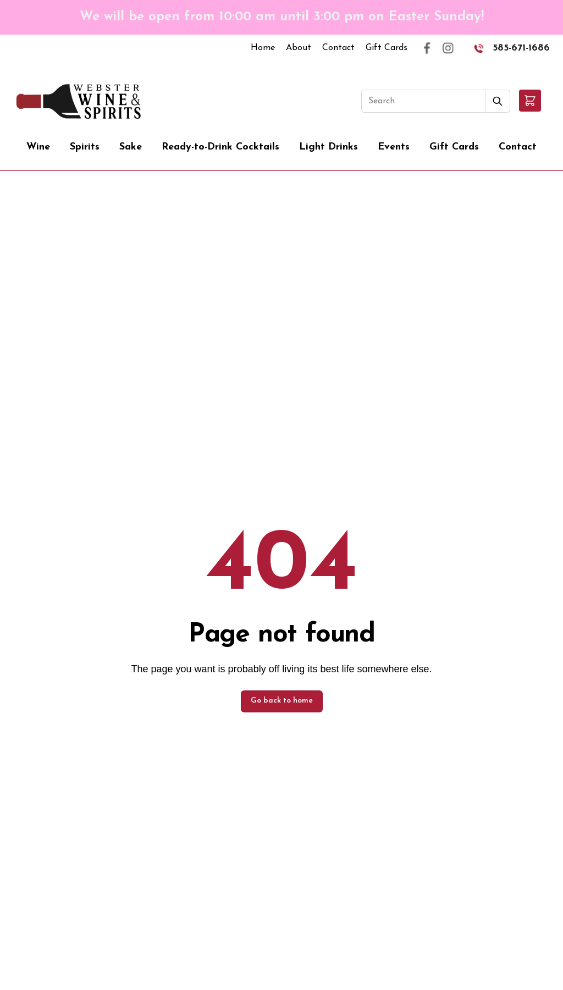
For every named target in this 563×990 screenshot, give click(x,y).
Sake (130, 147)
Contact (338, 47)
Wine (38, 147)
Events (394, 147)
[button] (530, 101)
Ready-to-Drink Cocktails (220, 147)
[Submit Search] (497, 101)
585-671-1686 (521, 48)
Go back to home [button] (282, 700)
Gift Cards (386, 47)
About (298, 47)
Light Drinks (328, 147)
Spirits (85, 147)
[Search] (423, 101)
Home (263, 47)
